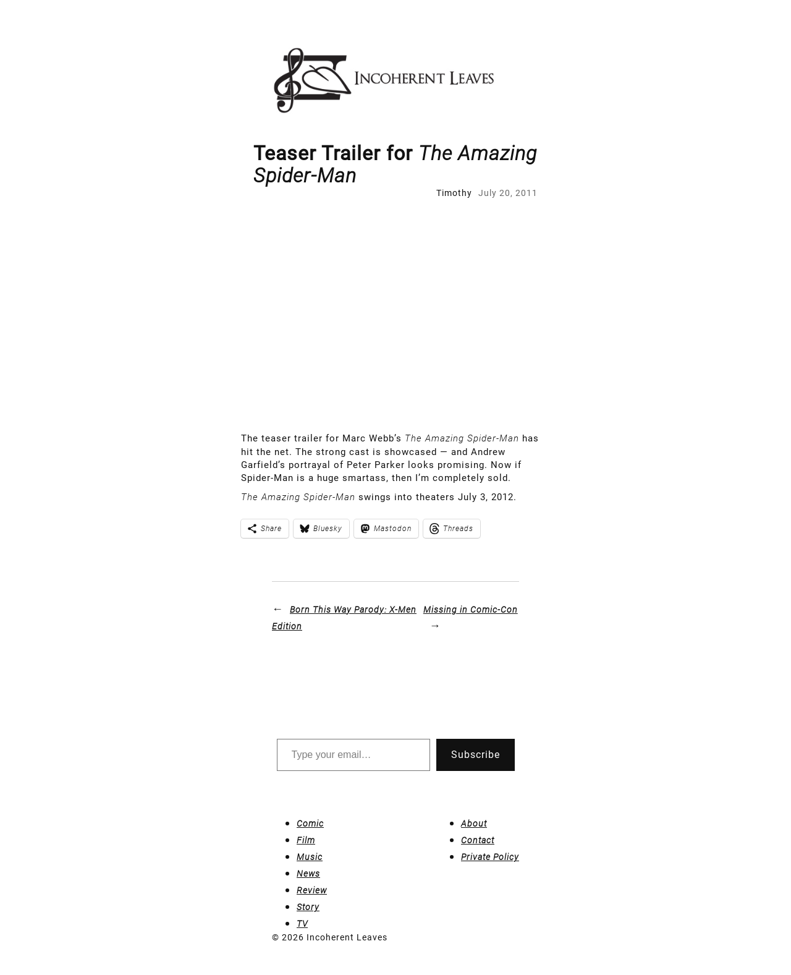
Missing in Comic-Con (470, 610)
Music (310, 857)
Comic (310, 823)
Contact (477, 840)
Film (306, 840)
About (474, 823)
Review (312, 890)
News (308, 874)
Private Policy (490, 857)
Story (308, 907)
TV (302, 924)
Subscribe (475, 754)
